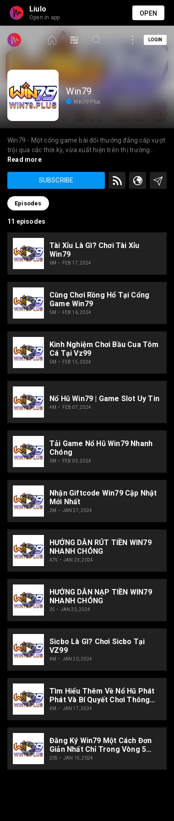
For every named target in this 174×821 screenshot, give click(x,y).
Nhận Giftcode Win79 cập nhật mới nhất (103, 497)
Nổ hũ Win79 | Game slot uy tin (104, 398)
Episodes (28, 203)
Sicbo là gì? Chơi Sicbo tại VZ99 (97, 646)
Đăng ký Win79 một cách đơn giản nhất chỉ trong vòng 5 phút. (100, 745)
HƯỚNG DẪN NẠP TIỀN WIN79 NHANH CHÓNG (100, 596)
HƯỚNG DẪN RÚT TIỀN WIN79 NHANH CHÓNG (100, 547)
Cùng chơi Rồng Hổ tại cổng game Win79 (99, 299)
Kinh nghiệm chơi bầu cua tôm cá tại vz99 (104, 349)
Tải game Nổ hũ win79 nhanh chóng (100, 448)
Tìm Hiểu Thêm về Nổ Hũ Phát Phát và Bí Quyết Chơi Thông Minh (101, 695)
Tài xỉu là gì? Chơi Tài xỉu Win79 (94, 250)
